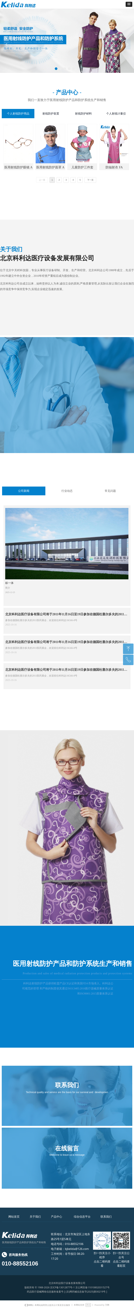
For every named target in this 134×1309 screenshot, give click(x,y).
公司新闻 (23, 490)
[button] (129, 4)
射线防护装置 (50, 113)
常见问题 (110, 490)
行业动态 (67, 490)
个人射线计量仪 (116, 113)
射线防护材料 (83, 113)
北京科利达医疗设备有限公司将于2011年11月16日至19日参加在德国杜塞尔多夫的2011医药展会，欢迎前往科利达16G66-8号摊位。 (66, 615)
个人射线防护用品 (18, 113)
